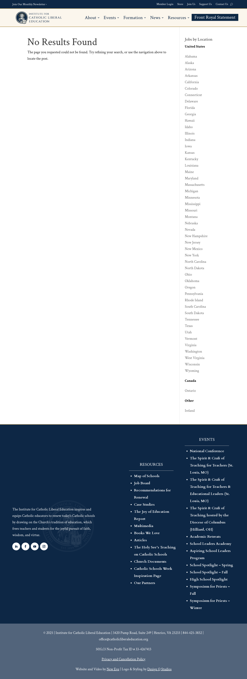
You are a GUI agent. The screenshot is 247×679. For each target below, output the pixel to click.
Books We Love (147, 533)
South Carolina (195, 306)
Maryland (191, 178)
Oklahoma (192, 281)
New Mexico (194, 249)
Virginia (190, 345)
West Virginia (194, 358)
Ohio (188, 274)
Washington (193, 351)
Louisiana (191, 165)
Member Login (165, 4)
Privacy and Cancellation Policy (123, 659)
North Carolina (195, 261)
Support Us (205, 4)
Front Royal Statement (215, 18)
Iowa (188, 146)
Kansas (190, 152)
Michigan (191, 191)
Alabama (191, 56)
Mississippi (193, 204)
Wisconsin (192, 364)
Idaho (189, 127)
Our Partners (144, 582)
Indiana (190, 140)
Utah (188, 332)
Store (180, 4)
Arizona (190, 69)
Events (110, 18)
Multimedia (143, 525)
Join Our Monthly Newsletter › (29, 4)
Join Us (191, 4)
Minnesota (192, 197)
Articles (140, 540)
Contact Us (222, 4)
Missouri (191, 210)
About (90, 18)
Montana (191, 217)
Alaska (189, 63)
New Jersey (192, 242)
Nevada (190, 229)
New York (192, 255)
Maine (189, 172)
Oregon (190, 287)
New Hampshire (196, 236)
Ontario (190, 390)
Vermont (191, 338)
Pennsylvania (194, 293)
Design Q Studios (159, 669)
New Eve (113, 669)
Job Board (142, 483)
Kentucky (191, 159)
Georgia (190, 114)
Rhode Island (194, 300)
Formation (133, 18)
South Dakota (194, 313)
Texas (189, 326)
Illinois (190, 133)
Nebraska (191, 223)
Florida (190, 107)
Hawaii (190, 120)
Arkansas (191, 75)
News (155, 18)
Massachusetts (195, 184)
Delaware (191, 101)
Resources (177, 18)
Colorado (191, 88)
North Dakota (194, 268)
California (192, 82)
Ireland (190, 410)
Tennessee (192, 319)
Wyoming (192, 370)
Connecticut (193, 95)
